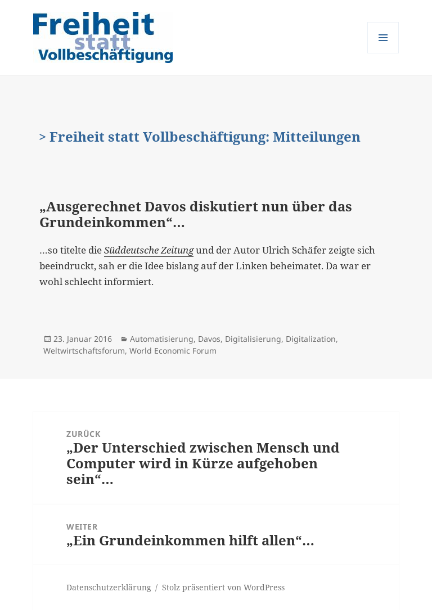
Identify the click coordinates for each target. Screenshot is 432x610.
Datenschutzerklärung (108, 587)
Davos (209, 338)
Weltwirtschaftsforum (84, 350)
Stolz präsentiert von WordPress (223, 587)
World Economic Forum (173, 350)
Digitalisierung (253, 338)
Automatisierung (162, 338)
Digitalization (311, 338)
